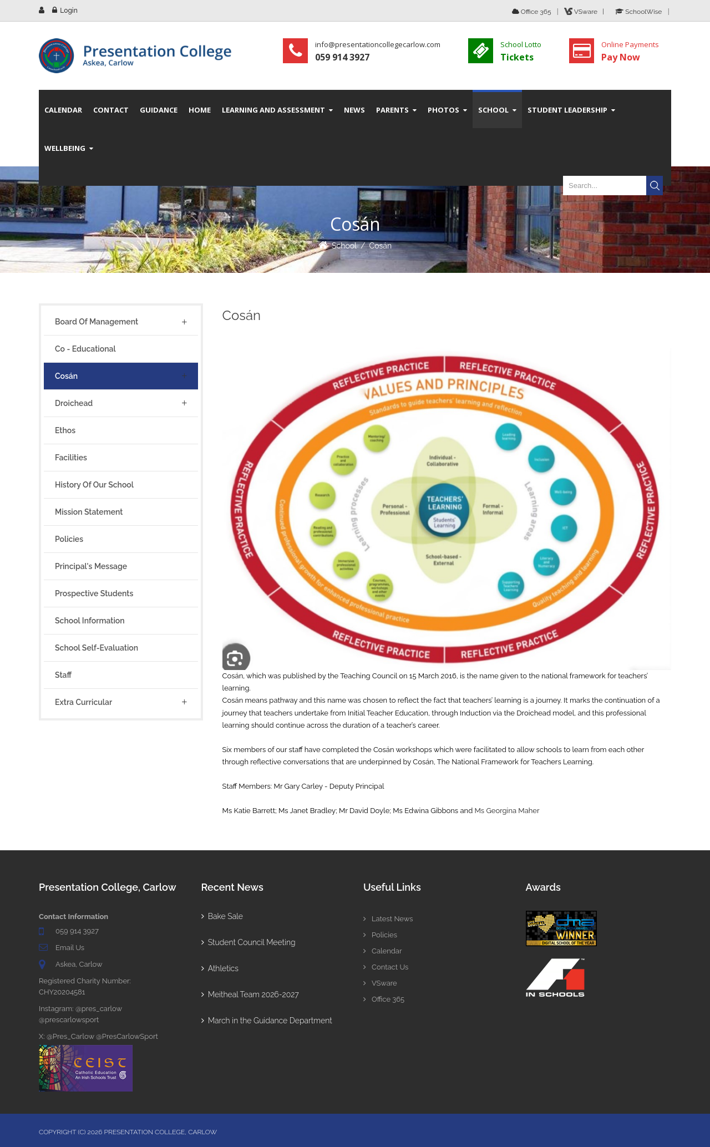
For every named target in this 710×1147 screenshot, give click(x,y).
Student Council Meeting (248, 942)
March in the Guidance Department (266, 1020)
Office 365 (531, 12)
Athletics (220, 968)
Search (654, 185)
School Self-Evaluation (96, 647)
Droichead (74, 403)
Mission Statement (89, 511)
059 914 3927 (77, 931)
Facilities (71, 457)
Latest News (388, 919)
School (344, 245)
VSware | (585, 12)
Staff (63, 675)
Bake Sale (222, 916)
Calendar (382, 951)
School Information (90, 620)
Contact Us (385, 967)
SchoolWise (638, 12)
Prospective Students (94, 593)
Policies (69, 539)
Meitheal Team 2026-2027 (250, 994)
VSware (380, 983)
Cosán (380, 245)
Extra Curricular (83, 702)
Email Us (69, 947)
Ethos (65, 430)
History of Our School (94, 484)
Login (68, 10)
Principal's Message (91, 566)
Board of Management (96, 321)
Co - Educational (85, 348)
